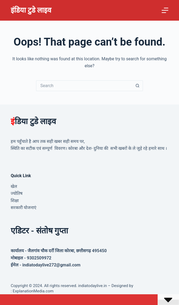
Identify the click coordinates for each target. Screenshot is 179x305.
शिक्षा (15, 200)
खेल (14, 186)
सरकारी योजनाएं (23, 207)
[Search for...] (84, 85)
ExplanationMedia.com (33, 291)
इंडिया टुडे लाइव (31, 10)
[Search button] (137, 85)
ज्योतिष (16, 193)
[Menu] (165, 10)
